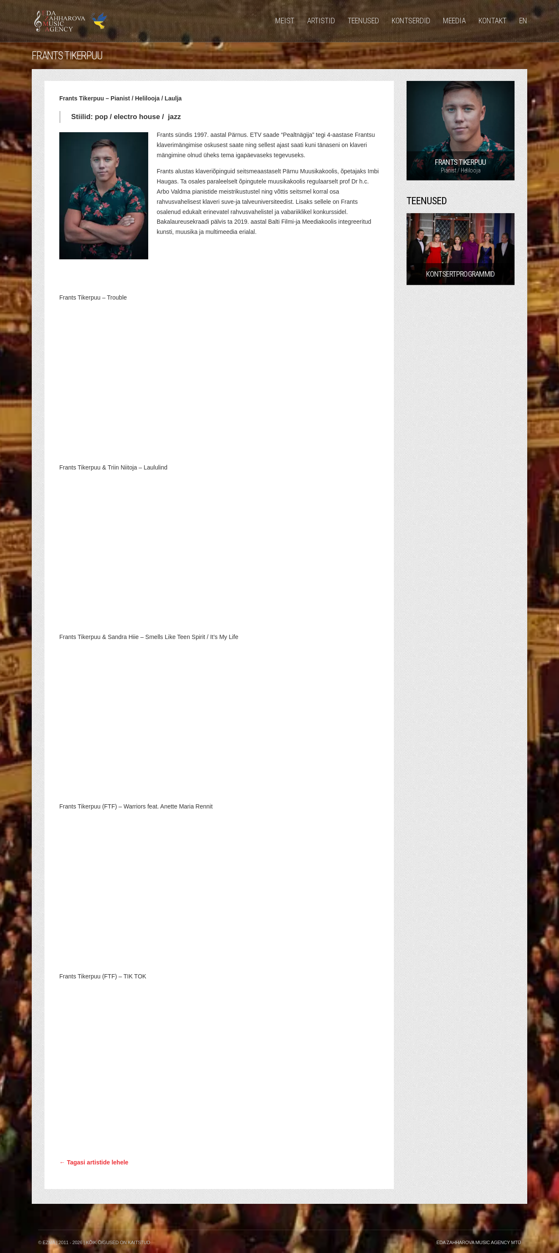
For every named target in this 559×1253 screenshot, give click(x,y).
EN (523, 20)
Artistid (321, 20)
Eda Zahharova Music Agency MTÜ (478, 1242)
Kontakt (492, 20)
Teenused (363, 20)
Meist (284, 20)
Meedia (454, 20)
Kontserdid (411, 20)
